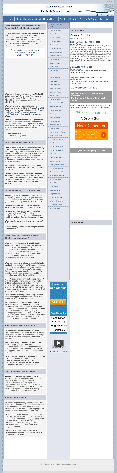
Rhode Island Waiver (57, 168)
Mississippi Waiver (56, 114)
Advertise (104, 19)
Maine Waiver (54, 96)
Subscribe (109, 1)
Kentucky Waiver (55, 88)
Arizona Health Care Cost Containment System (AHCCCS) (24, 112)
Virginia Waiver (55, 194)
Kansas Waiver (55, 85)
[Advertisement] (25, 75)
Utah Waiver (54, 186)
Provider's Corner (88, 19)
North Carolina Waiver (57, 146)
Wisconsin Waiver (56, 205)
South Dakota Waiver (57, 175)
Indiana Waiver (55, 77)
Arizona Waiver (55, 37)
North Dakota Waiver (57, 150)
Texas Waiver (54, 183)
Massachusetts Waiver (57, 103)
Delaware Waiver (55, 56)
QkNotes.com (75, 105)
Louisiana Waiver (55, 92)
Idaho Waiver (54, 70)
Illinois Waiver (54, 74)
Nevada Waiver (55, 128)
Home (10, 19)
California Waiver (55, 45)
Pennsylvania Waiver (57, 165)
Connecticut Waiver (56, 52)
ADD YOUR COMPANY (78, 39)
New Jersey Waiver (56, 135)
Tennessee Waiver (56, 179)
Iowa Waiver (54, 81)
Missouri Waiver (55, 117)
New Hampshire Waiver (57, 132)
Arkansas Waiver (55, 41)
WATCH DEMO (24, 55)
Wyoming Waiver (55, 208)
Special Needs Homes (46, 19)
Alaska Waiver (54, 34)
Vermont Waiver (55, 190)
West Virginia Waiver (57, 201)
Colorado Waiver (55, 48)
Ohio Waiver (54, 154)
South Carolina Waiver (57, 172)
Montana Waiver (55, 121)
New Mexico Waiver (56, 139)
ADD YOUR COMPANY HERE (83, 88)
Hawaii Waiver (54, 66)
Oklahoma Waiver (56, 157)
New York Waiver (55, 143)
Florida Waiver (54, 59)
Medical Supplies (24, 19)
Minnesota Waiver (56, 110)
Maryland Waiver (55, 99)
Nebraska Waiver (55, 125)
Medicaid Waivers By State (57, 25)
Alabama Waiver (55, 30)
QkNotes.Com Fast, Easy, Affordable (25, 51)
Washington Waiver (56, 197)
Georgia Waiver (55, 63)
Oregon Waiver (55, 161)
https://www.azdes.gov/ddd (15, 136)
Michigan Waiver (55, 106)
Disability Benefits (69, 19)
